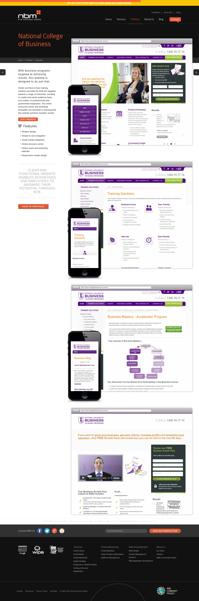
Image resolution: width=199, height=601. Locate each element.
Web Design (134, 551)
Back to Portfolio (33, 207)
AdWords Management (110, 558)
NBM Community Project (166, 558)
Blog (161, 19)
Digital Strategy (80, 561)
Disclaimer (29, 591)
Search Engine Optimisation (112, 554)
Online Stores (79, 551)
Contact (175, 19)
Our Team (160, 551)
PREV (4, 72)
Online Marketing (80, 558)
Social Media (79, 554)
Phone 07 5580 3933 (59, 521)
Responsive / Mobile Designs (85, 565)
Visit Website (28, 119)
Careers (155, 13)
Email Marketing (107, 551)
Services (121, 19)
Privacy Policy (41, 591)
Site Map (53, 591)
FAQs (178, 13)
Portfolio (135, 19)
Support (168, 13)
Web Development (138, 547)
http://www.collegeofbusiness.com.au (94, 41)
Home (108, 19)
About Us (149, 19)
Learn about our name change (114, 2)
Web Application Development (141, 561)
